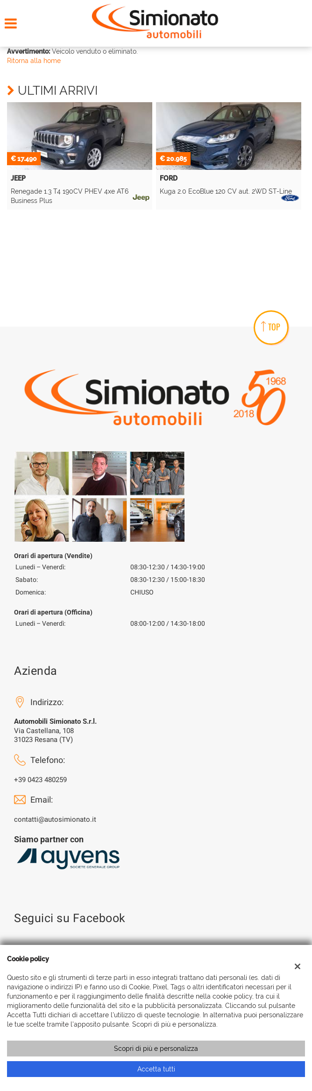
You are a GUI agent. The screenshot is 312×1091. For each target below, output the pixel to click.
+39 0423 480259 (40, 780)
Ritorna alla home (34, 60)
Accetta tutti (156, 1069)
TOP (270, 327)
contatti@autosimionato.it (55, 819)
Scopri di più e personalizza (156, 1048)
